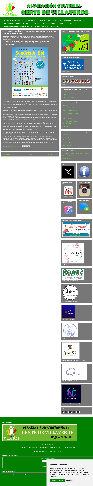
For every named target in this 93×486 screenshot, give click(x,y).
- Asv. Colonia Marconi (68, 108)
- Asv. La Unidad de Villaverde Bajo (71, 121)
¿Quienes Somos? (45, 20)
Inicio (31, 154)
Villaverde (69, 23)
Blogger (59, 451)
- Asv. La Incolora (66, 126)
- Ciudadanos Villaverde (68, 140)
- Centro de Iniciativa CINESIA (70, 113)
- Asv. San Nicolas (67, 118)
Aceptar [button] (54, 480)
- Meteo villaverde (66, 158)
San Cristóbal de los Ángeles (12, 23)
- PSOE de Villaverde (67, 142)
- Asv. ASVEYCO (66, 123)
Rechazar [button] (61, 480)
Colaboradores (55, 26)
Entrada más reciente (9, 154)
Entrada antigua (52, 154)
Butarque (25, 23)
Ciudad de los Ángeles (49, 23)
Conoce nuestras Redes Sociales (62, 20)
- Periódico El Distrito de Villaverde (71, 92)
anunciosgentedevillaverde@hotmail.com (43, 477)
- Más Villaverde (66, 134)
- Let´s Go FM (65, 94)
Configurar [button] (69, 480)
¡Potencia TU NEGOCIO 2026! (12, 20)
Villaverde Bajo (36, 23)
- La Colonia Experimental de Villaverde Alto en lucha (75, 153)
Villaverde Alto (78, 20)
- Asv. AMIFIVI (66, 105)
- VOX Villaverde (66, 145)
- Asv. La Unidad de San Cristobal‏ (70, 110)
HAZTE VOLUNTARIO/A (30, 20)
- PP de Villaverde (66, 137)
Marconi (61, 23)
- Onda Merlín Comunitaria (69, 97)
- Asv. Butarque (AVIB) (68, 116)
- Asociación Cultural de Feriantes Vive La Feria (74, 155)
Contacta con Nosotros (41, 26)
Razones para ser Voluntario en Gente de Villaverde (18, 26)
